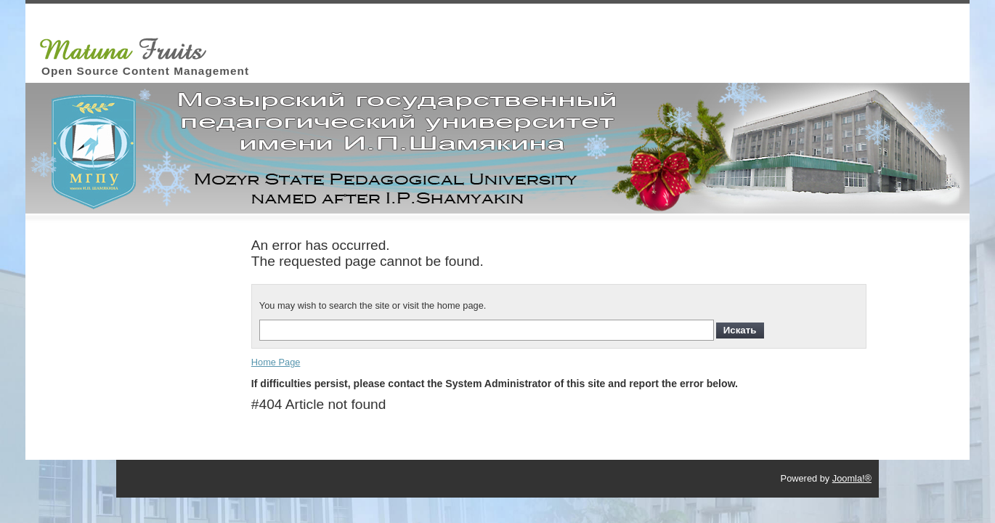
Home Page (276, 362)
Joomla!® (852, 478)
